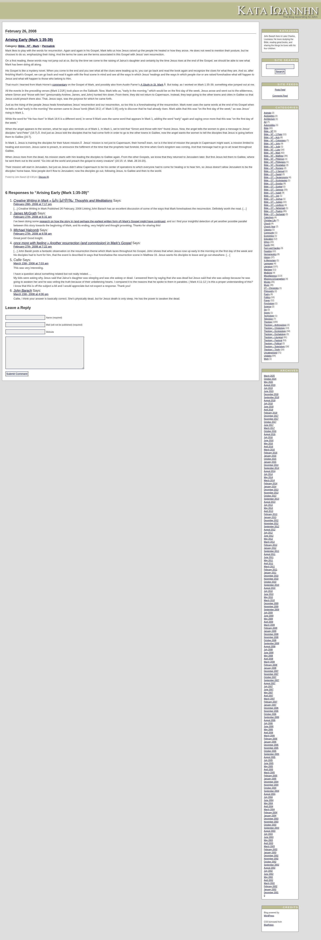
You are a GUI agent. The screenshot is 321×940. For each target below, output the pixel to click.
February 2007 (270, 702)
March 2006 (269, 736)
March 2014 (269, 480)
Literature (268, 266)
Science (267, 306)
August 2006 (269, 720)
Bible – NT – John (272, 143)
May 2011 (268, 560)
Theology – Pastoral (273, 340)
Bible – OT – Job (271, 196)
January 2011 (270, 573)
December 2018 (271, 394)
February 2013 (270, 514)
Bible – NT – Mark (272, 153)
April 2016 (268, 447)
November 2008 (271, 637)
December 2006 (271, 708)
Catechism (269, 217)
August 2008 (269, 646)
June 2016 (269, 440)
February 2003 (270, 849)
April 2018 (268, 410)
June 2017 (269, 425)
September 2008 (271, 643)
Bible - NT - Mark (28, 46)
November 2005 (271, 748)
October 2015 (270, 459)
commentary (59, 84)
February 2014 (270, 483)
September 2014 (271, 468)
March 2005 (269, 772)
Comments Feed (280, 96)
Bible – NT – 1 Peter (273, 134)
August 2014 (269, 471)
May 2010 (268, 597)
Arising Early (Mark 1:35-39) (29, 40)
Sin (265, 310)
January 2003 (270, 852)
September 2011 (271, 551)
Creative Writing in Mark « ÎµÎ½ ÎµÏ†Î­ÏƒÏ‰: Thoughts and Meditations (63, 200)
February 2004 (270, 812)
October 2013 (270, 496)
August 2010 (269, 588)
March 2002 (269, 883)
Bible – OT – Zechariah (274, 214)
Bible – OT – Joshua (273, 199)
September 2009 (271, 609)
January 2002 (270, 889)
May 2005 (268, 766)
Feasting (268, 251)
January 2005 (270, 779)
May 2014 (268, 477)
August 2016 (269, 434)
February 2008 (270, 665)
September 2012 (271, 526)
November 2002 (271, 859)
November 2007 (271, 674)
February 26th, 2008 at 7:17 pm (33, 204)
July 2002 (268, 871)
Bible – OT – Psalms (273, 211)
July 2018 (268, 403)
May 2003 (268, 840)
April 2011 (268, 563)
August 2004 (269, 794)
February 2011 (270, 570)
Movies (267, 282)
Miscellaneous (270, 276)
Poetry (267, 294)
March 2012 (269, 542)
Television (268, 319)
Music (266, 285)
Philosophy (269, 291)
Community (269, 233)
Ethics (266, 242)
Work (266, 359)
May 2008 (268, 656)
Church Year (269, 227)
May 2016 (268, 443)
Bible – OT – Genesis (273, 190)
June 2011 (269, 557)
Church (267, 223)
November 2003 (271, 822)
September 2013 (271, 499)
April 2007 (268, 696)
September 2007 (271, 680)
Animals (267, 113)
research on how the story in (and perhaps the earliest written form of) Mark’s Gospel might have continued (102, 221)
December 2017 (271, 416)
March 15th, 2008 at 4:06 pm (31, 294)
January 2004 (270, 816)
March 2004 (269, 809)
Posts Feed (280, 90)
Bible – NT (269, 131)
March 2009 (269, 625)
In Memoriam (270, 260)
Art (265, 122)
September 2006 (271, 717)
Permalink (48, 46)
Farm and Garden (272, 248)
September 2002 (271, 865)
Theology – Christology (274, 328)
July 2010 (268, 591)
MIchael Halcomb (26, 230)
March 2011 (269, 566)
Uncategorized (270, 353)
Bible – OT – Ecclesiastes (275, 180)
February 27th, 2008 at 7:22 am (33, 246)
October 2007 (270, 677)
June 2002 (269, 874)
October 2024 (270, 379)
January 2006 (270, 742)
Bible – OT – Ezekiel (273, 187)
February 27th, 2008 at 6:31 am (33, 216)
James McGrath (25, 213)
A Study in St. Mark (151, 84)
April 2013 (268, 511)
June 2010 (269, 594)
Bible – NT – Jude (272, 147)
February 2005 (270, 776)
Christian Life (270, 220)
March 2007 (269, 699)
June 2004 (269, 800)
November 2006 (271, 711)
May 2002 (268, 877)
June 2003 (269, 837)
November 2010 (271, 579)
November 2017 (271, 419)
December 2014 (271, 465)
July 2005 (268, 760)
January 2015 (270, 462)
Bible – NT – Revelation (274, 165)
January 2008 (270, 668)
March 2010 (269, 600)
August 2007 (269, 683)
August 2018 (269, 400)
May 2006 (268, 729)
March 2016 (269, 450)
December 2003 (271, 819)
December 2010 (271, 576)
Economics (269, 236)
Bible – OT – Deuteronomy (276, 177)
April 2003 (268, 843)
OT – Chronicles (271, 288)
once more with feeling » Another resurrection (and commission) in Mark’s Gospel (72, 243)
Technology (269, 316)
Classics (267, 230)
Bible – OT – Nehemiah (274, 208)
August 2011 (269, 554)
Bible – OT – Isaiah (272, 193)
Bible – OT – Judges (273, 202)
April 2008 (268, 659)
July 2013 (268, 505)
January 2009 (270, 631)
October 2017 (270, 422)
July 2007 (268, 686)
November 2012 (271, 523)
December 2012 (271, 520)
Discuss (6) (44, 177)
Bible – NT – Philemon (274, 159)
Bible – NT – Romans (273, 168)
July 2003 (268, 834)
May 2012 (268, 539)
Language (268, 263)
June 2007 (269, 689)
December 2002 (271, 856)
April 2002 (268, 880)
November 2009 (271, 606)
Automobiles (269, 125)
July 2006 (268, 723)
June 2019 (269, 391)
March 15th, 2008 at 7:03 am (31, 263)
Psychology (269, 303)
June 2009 (269, 616)
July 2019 (268, 388)
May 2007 (268, 693)
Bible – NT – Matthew (273, 156)
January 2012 (270, 548)
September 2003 (271, 828)
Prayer (267, 300)
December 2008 (271, 634)
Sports (267, 313)
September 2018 (271, 397)
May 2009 (268, 619)
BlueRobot (269, 925)
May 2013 (268, 508)
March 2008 (269, 662)
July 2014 (268, 474)
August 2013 (269, 502)
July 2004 (268, 797)
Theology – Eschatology (275, 334)
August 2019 (269, 385)
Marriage (268, 270)
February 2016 (270, 453)
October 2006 (270, 714)
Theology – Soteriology (274, 346)
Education (268, 239)
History (267, 257)
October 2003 (270, 825)
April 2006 (268, 732)
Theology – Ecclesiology (275, 331)
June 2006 (269, 726)
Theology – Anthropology (275, 325)
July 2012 (268, 533)
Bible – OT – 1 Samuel (274, 171)
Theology (268, 322)
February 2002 (270, 886)
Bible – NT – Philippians (275, 162)
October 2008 (270, 640)
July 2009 (268, 613)
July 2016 (268, 437)
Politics (267, 297)
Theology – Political (273, 343)
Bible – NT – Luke (272, 150)
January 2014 (270, 486)
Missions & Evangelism (274, 279)
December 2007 (271, 671)
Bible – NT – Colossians (275, 140)
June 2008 (269, 653)
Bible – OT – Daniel (273, 174)
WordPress (269, 916)
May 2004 (268, 803)
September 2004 (271, 791)
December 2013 (271, 490)
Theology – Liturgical (273, 337)
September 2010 (271, 585)
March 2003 (269, 846)
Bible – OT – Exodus (273, 183)
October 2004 (270, 788)
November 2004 (271, 785)
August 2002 (269, 868)
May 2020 (268, 382)
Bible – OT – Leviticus (274, 205)
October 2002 (270, 862)
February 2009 (270, 628)
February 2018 (270, 413)
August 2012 (269, 530)
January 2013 (270, 517)
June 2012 (269, 536)
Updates (267, 356)
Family (267, 245)
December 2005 (271, 745)
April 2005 (268, 769)
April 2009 (268, 622)
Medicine (268, 273)
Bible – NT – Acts (272, 137)
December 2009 (271, 603)
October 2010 (270, 582)
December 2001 (271, 892)
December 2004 (271, 782)
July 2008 (268, 649)
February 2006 (270, 739)
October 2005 (270, 751)
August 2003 (269, 831)
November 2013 (271, 493)
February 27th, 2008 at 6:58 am (33, 233)
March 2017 (269, 428)
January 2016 (270, 456)
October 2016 (270, 431)
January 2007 (270, 705)
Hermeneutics (270, 254)
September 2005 (271, 754)
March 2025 (269, 376)
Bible (266, 128)
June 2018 (269, 407)
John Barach (23, 290)
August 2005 (269, 757)
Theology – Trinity (272, 350)
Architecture (269, 119)
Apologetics (269, 116)
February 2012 (270, 545)
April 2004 (268, 806)
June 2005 (269, 763)
